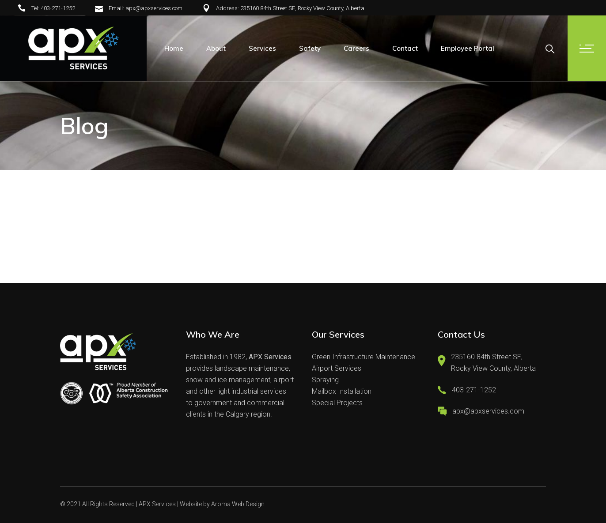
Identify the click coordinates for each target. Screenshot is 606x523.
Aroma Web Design (238, 504)
